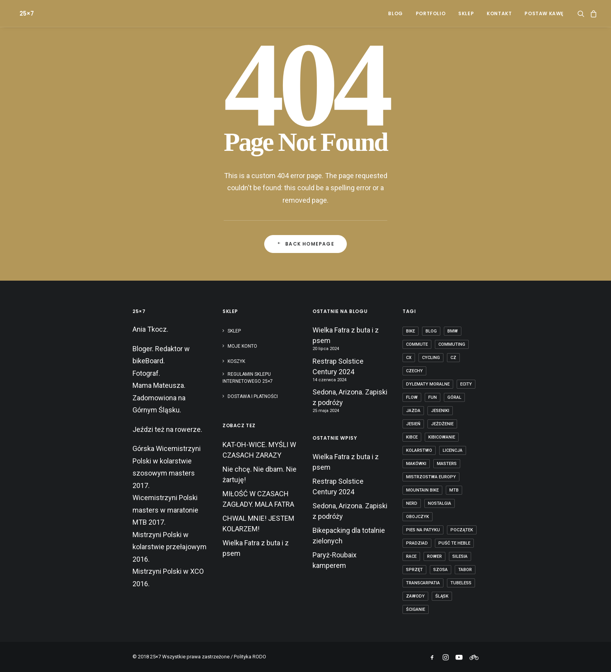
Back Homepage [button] (305, 244)
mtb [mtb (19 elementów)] (454, 490)
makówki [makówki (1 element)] (416, 463)
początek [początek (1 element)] (461, 529)
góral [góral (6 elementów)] (454, 397)
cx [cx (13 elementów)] (408, 357)
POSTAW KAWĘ (543, 13)
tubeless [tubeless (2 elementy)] (460, 582)
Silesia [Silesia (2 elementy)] (460, 556)
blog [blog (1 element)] (431, 331)
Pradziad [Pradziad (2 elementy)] (417, 543)
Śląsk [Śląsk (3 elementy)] (442, 596)
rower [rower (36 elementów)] (434, 556)
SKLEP (466, 13)
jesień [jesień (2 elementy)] (413, 423)
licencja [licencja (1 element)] (453, 450)
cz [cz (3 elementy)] (453, 357)
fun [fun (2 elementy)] (432, 397)
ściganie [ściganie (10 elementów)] (415, 609)
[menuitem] (395, 13)
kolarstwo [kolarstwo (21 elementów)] (419, 450)
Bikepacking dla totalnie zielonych (349, 535)
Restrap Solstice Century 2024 (338, 366)
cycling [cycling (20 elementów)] (431, 357)
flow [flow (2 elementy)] (412, 397)
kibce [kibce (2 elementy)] (412, 437)
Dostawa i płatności (253, 396)
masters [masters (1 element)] (447, 463)
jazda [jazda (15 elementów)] (413, 410)
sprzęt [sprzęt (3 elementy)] (414, 569)
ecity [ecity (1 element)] (466, 384)
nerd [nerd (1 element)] (411, 503)
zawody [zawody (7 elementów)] (415, 596)
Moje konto (242, 346)
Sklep (234, 331)
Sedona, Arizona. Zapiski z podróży (350, 397)
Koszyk (236, 361)
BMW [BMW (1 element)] (452, 331)
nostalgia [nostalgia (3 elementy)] (439, 503)
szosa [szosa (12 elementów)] (440, 569)
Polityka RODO (250, 657)
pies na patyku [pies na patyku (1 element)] (423, 529)
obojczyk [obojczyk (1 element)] (417, 516)
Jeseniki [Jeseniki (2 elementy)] (440, 410)
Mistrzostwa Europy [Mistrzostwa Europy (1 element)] (431, 476)
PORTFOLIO (430, 13)
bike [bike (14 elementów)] (410, 331)
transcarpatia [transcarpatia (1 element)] (423, 582)
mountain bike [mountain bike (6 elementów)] (422, 490)
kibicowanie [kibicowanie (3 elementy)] (441, 437)
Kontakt (499, 13)
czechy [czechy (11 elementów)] (414, 370)
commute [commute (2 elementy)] (417, 344)
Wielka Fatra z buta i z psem (346, 335)
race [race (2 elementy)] (411, 556)
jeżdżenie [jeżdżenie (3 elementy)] (442, 423)
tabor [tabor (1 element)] (465, 569)
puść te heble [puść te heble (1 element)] (454, 543)
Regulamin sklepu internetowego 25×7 (248, 377)
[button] (582, 13)
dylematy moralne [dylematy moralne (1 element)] (428, 384)
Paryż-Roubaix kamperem (335, 560)
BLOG (395, 13)
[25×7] (20, 13)
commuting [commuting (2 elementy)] (451, 344)
